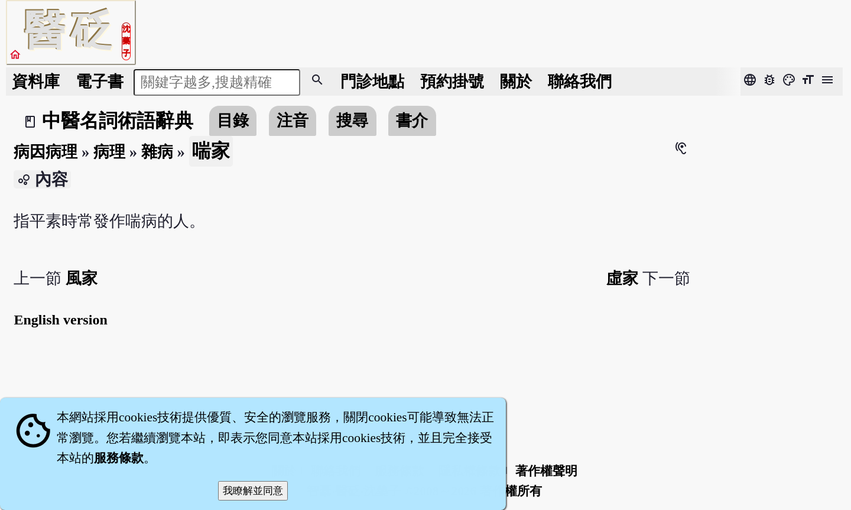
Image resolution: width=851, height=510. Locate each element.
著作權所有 (511, 491)
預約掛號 (452, 81)
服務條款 (119, 458)
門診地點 (372, 81)
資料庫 (36, 81)
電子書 (100, 81)
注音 (292, 120)
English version (60, 319)
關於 (516, 81)
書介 (412, 120)
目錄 (233, 120)
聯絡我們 (580, 81)
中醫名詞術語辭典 (117, 120)
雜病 (157, 152)
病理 (109, 152)
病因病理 (45, 152)
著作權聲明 (546, 471)
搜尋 (352, 120)
